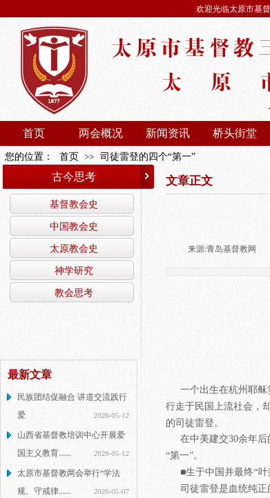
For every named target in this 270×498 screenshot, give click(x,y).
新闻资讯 (168, 133)
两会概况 (101, 133)
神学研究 (74, 270)
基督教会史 (74, 204)
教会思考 (74, 292)
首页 (34, 133)
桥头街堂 (235, 133)
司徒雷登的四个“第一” (147, 156)
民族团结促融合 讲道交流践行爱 (72, 406)
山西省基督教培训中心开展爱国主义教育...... (71, 444)
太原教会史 (74, 248)
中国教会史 (74, 226)
